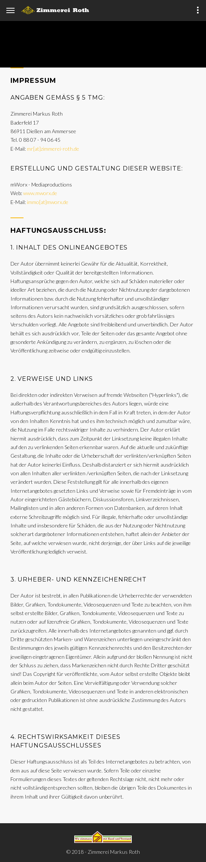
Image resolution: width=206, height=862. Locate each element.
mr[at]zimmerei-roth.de (53, 148)
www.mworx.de (40, 193)
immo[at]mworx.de (47, 202)
